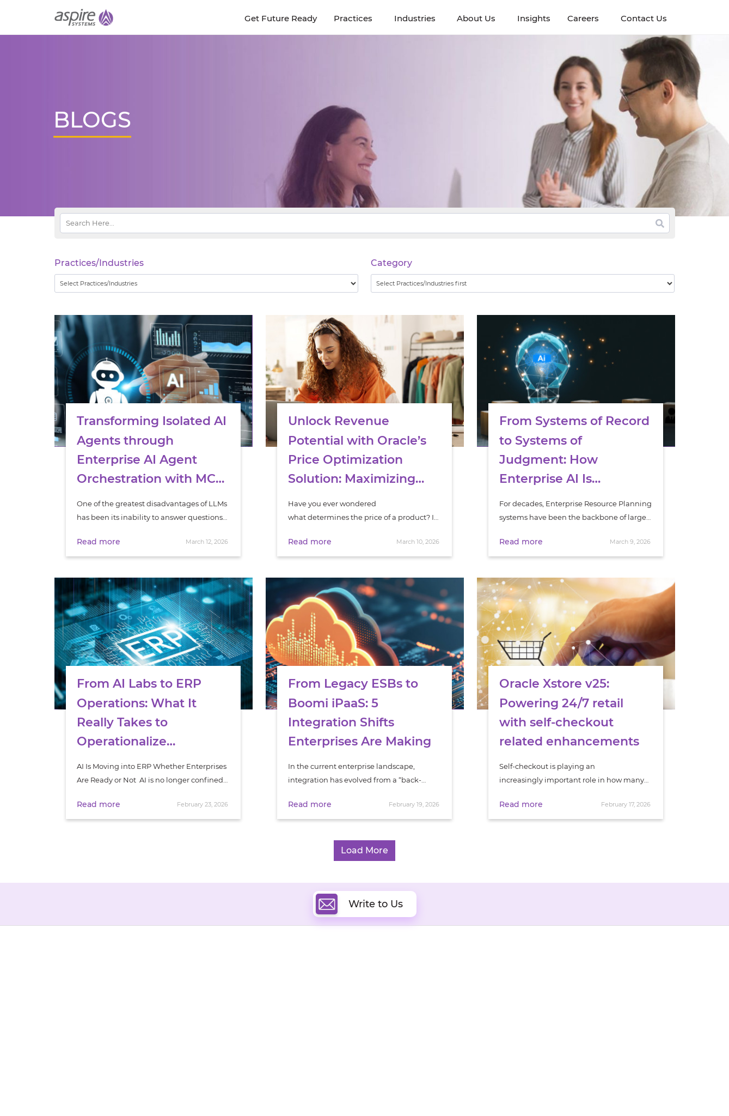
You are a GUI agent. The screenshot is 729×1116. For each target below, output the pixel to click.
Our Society (75, 1014)
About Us (70, 976)
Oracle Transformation (419, 1037)
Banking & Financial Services (582, 988)
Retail (542, 1015)
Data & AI (262, 999)
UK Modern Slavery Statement (296, 1087)
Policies (155, 1014)
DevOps (393, 986)
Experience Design (412, 1024)
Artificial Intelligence (282, 1012)
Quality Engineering (281, 986)
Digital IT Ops (269, 1037)
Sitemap (476, 1087)
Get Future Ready (173, 989)
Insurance (549, 1002)
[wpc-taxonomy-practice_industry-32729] (206, 283)
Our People (162, 1001)
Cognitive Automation (285, 1024)
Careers (68, 989)
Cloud (390, 974)
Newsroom (74, 1001)
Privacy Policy (431, 1087)
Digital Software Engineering (296, 974)
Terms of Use (377, 1087)
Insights (156, 976)
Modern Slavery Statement (191, 1087)
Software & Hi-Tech (565, 975)
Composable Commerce (422, 1012)
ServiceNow (266, 1049)
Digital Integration (412, 999)
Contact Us (533, 1087)
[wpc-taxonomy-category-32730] (523, 283)
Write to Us (359, 904)
